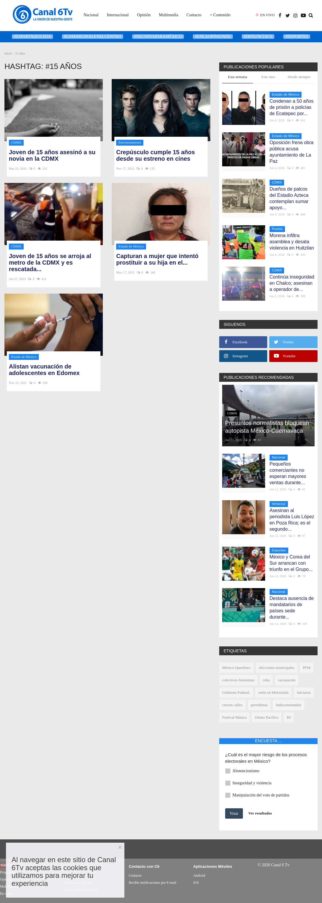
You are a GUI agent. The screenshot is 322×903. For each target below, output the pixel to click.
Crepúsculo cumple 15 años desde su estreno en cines (155, 155)
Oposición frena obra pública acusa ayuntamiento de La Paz (292, 152)
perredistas (259, 705)
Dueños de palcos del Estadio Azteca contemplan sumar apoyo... (289, 198)
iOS (196, 883)
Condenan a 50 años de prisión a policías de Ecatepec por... (292, 107)
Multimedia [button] (168, 15)
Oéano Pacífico (266, 717)
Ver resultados (260, 813)
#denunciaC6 (258, 36)
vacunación (286, 680)
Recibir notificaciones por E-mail (152, 883)
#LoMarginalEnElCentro (92, 36)
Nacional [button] (91, 15)
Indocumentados (288, 705)
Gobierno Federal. (236, 692)
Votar (234, 813)
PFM (306, 667)
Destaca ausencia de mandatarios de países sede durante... (292, 607)
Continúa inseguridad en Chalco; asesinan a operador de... (292, 283)
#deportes (296, 36)
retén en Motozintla (273, 692)
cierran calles (232, 705)
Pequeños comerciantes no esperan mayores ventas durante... (288, 473)
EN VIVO (267, 15)
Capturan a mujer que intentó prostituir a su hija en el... (157, 259)
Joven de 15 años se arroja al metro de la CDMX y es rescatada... (50, 262)
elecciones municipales (276, 667)
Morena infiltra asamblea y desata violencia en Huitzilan (292, 241)
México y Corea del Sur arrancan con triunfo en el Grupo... (291, 563)
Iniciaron (304, 692)
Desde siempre (299, 77)
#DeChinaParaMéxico (158, 36)
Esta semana (237, 77)
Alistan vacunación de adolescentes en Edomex (44, 369)
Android (199, 875)
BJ (289, 717)
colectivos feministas (238, 680)
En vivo (5, 893)
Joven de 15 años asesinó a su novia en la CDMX (52, 155)
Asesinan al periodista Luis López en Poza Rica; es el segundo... (292, 520)
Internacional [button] (118, 15)
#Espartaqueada (32, 36)
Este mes (268, 77)
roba (266, 680)
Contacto (194, 15)
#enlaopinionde (213, 36)
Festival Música (234, 717)
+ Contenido (220, 15)
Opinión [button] (143, 15)
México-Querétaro (236, 667)
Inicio (8, 53)
